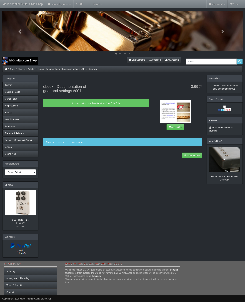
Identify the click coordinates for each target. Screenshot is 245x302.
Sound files (10, 154)
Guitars (8, 85)
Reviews (92, 69)
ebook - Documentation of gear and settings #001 (62, 69)
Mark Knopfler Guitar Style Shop (22, 4)
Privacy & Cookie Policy (18, 278)
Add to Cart (175, 127)
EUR (80, 4)
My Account (172, 60)
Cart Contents (137, 60)
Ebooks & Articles (26, 69)
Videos (8, 147)
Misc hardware (12, 119)
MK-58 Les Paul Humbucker (224, 176)
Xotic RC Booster (20, 220)
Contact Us (11, 292)
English (96, 4)
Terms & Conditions (15, 285)
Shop (12, 69)
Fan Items (10, 126)
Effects (8, 112)
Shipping (10, 271)
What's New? (215, 141)
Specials (9, 184)
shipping (174, 269)
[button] (20, 31)
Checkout (155, 60)
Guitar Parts (11, 99)
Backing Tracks (12, 92)
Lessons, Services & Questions (20, 140)
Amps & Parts (11, 105)
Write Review (192, 155)
